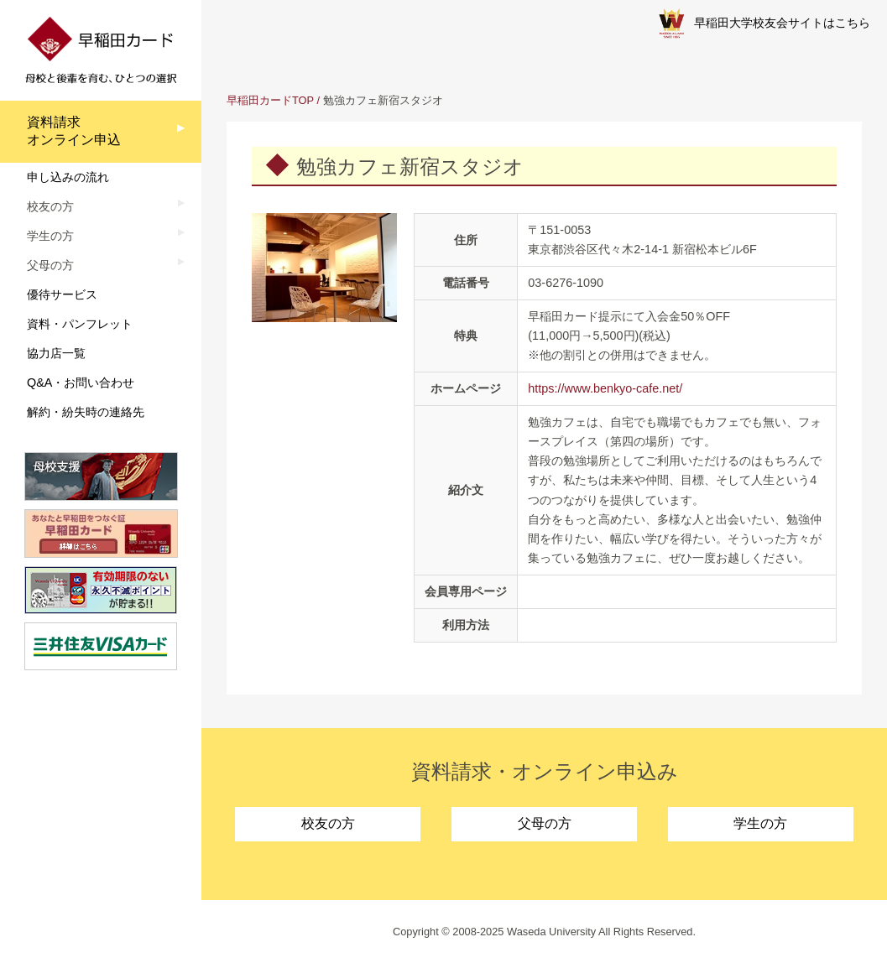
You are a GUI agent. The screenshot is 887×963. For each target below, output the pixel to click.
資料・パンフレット (80, 324)
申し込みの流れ (68, 177)
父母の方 (544, 823)
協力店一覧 (56, 353)
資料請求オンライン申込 (74, 131)
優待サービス (62, 294)
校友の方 (328, 823)
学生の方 (760, 823)
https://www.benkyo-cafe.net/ (605, 388)
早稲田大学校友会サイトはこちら (764, 23)
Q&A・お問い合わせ (80, 382)
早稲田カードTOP (270, 100)
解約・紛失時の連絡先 (85, 412)
